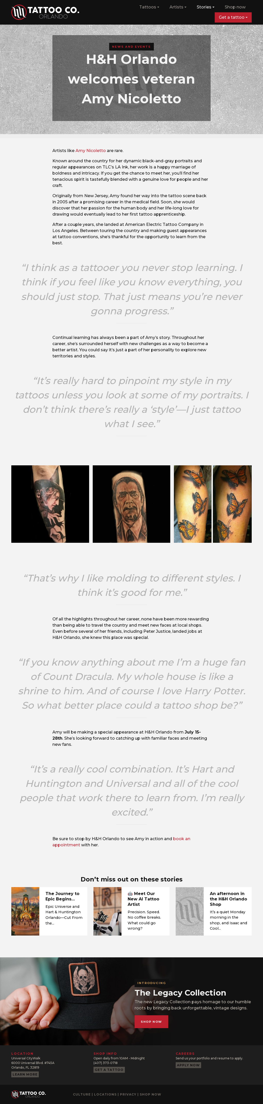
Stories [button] (204, 7)
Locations (105, 1094)
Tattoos (147, 7)
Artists (176, 7)
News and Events (131, 46)
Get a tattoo (232, 17)
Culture (82, 1094)
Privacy (128, 1094)
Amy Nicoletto (91, 150)
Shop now (235, 7)
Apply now (188, 1065)
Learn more (25, 1074)
